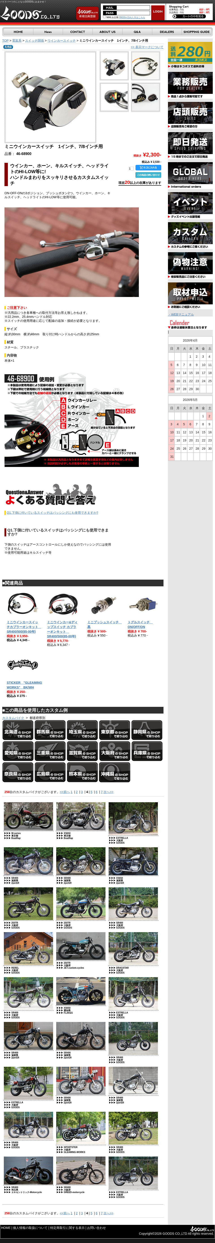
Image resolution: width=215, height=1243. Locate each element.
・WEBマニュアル (181, 314)
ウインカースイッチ (61, 40)
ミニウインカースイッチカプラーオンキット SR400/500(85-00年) (24, 626)
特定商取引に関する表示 (67, 1228)
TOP (5, 40)
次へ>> (108, 792)
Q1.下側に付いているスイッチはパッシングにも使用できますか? (52, 512)
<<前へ (65, 792)
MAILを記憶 (110, 17)
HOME (6, 1228)
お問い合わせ (96, 1228)
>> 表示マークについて (147, 47)
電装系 (17, 40)
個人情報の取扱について (30, 1228)
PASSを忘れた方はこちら (132, 17)
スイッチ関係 (34, 40)
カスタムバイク (13, 718)
